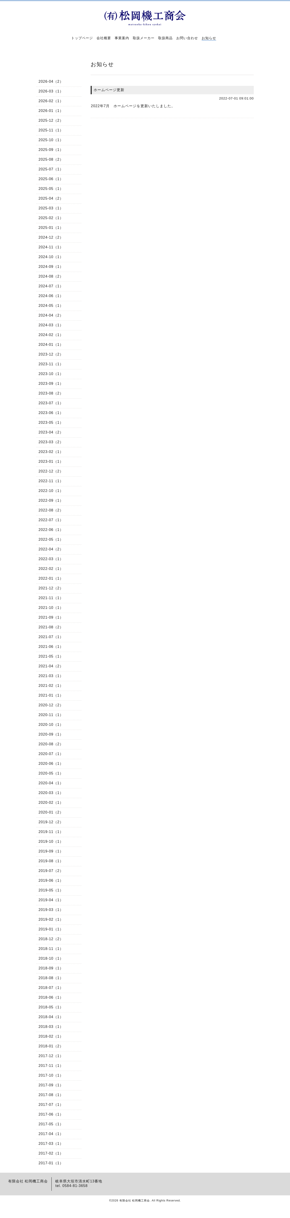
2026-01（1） (51, 111)
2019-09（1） (51, 851)
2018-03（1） (51, 1027)
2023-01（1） (51, 461)
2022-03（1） (51, 559)
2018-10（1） (51, 958)
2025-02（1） (51, 218)
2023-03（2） (51, 442)
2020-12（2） (51, 705)
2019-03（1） (51, 910)
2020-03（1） (51, 793)
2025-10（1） (51, 140)
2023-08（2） (51, 393)
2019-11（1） (51, 832)
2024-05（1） (51, 306)
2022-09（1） (51, 500)
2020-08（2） (51, 744)
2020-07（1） (51, 754)
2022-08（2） (51, 510)
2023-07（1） (51, 403)
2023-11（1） (51, 364)
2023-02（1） (51, 452)
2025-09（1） (51, 150)
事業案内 (122, 38)
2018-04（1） (51, 1017)
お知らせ (209, 38)
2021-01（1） (51, 695)
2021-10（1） (51, 608)
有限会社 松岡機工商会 (134, 1200)
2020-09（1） (51, 734)
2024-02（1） (51, 335)
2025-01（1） (51, 228)
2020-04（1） (51, 783)
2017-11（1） (51, 1066)
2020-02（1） (51, 802)
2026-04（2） (51, 81)
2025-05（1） (51, 189)
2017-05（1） (51, 1124)
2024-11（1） (51, 247)
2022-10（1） (51, 491)
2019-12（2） (51, 822)
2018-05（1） (51, 1007)
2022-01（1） (51, 578)
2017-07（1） (51, 1105)
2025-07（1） (51, 169)
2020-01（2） (51, 812)
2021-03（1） (51, 676)
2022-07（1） (51, 520)
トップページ (82, 38)
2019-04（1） (51, 900)
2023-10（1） (51, 374)
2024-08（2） (51, 276)
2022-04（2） (51, 549)
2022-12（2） (51, 471)
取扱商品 (165, 38)
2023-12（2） (51, 354)
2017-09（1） (51, 1085)
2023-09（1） (51, 383)
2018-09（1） (51, 968)
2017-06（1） (51, 1114)
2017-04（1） (51, 1134)
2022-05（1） (51, 539)
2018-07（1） (51, 988)
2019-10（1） (51, 841)
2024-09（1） (51, 267)
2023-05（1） (51, 422)
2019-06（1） (51, 880)
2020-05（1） (51, 773)
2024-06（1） (51, 296)
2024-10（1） (51, 257)
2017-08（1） (51, 1095)
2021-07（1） (51, 637)
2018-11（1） (51, 949)
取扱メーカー (144, 38)
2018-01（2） (51, 1046)
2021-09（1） (51, 617)
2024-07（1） (51, 286)
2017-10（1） (51, 1075)
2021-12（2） (51, 588)
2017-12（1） (51, 1056)
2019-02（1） (51, 919)
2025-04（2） (51, 198)
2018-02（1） (51, 1036)
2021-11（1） (51, 598)
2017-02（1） (51, 1153)
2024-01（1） (51, 344)
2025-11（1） (51, 130)
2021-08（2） (51, 627)
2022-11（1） (51, 481)
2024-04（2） (51, 315)
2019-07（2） (51, 871)
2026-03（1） (51, 91)
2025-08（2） (51, 159)
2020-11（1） (51, 715)
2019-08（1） (51, 861)
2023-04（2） (51, 432)
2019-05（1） (51, 890)
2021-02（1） (51, 686)
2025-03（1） (51, 208)
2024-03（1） (51, 325)
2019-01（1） (51, 929)
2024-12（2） (51, 237)
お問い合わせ (187, 38)
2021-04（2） (51, 666)
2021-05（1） (51, 656)
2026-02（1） (51, 101)
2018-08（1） (51, 978)
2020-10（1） (51, 724)
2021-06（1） (51, 647)
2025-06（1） (51, 179)
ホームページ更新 (109, 90)
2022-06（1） (51, 530)
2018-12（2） (51, 939)
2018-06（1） (51, 997)
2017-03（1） (51, 1143)
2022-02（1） (51, 569)
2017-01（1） (51, 1163)
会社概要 (104, 38)
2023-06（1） (51, 413)
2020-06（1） (51, 763)
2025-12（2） (51, 120)
